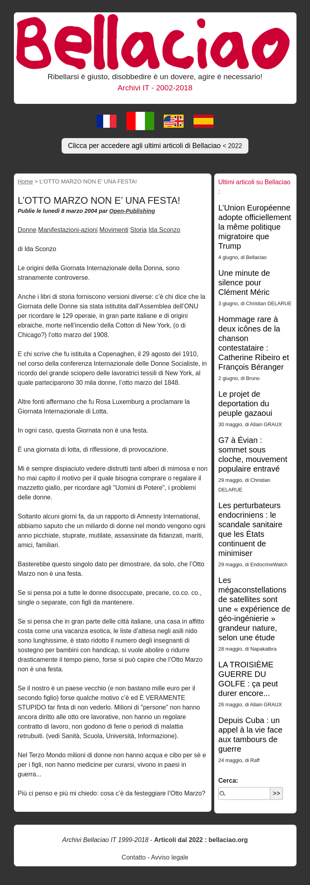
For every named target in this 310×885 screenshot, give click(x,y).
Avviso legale (169, 857)
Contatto (133, 857)
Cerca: (228, 780)
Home (25, 181)
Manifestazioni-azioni (67, 229)
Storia (138, 229)
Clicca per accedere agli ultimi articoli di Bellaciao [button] (155, 146)
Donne (27, 229)
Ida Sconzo (164, 229)
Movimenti (113, 229)
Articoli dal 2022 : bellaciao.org (201, 839)
